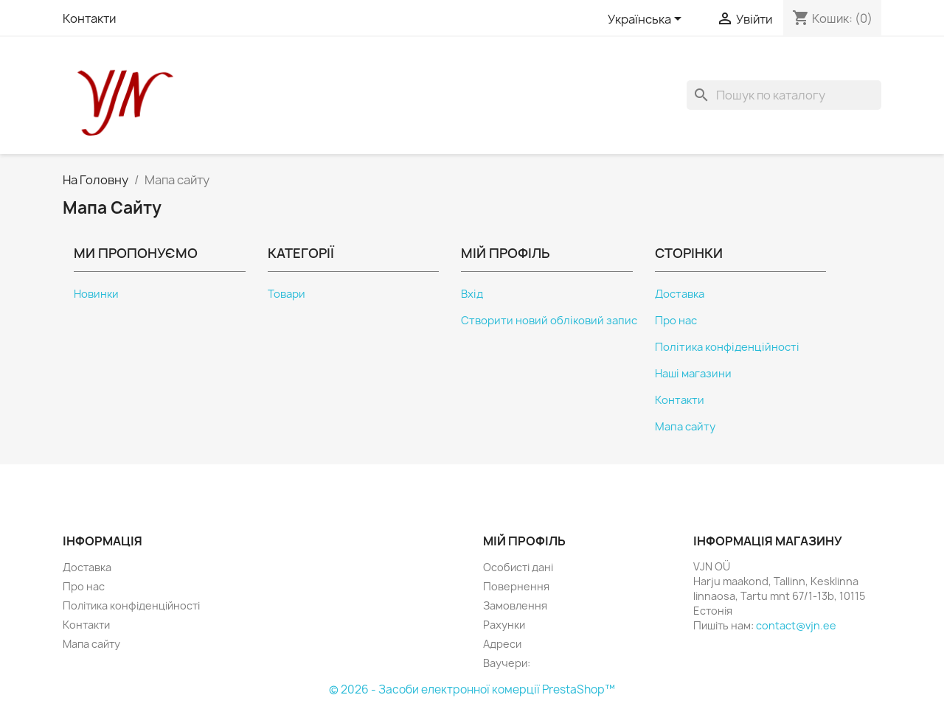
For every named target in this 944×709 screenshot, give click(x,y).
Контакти (89, 18)
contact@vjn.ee (796, 625)
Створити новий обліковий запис (549, 320)
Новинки (96, 294)
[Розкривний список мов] (647, 20)
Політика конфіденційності (727, 347)
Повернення (516, 586)
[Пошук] (784, 95)
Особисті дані (518, 567)
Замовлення (515, 605)
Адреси (502, 644)
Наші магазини (693, 373)
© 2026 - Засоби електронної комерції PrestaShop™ (472, 689)
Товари (286, 294)
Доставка (679, 294)
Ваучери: (506, 663)
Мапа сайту (685, 426)
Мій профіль (524, 541)
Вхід (472, 294)
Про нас (676, 320)
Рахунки (504, 625)
